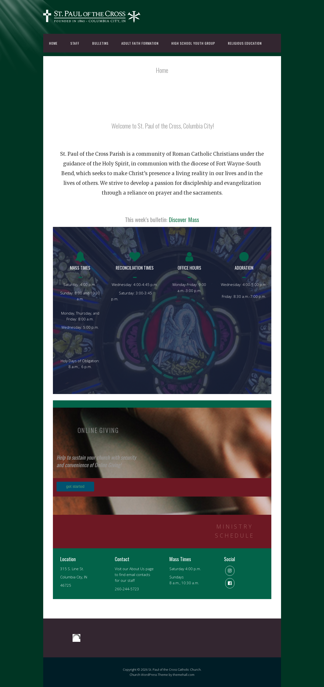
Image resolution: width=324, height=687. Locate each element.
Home (53, 43)
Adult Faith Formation (139, 43)
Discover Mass (184, 219)
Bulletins (100, 43)
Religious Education (245, 43)
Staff (74, 43)
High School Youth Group (193, 43)
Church (135, 674)
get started (75, 486)
